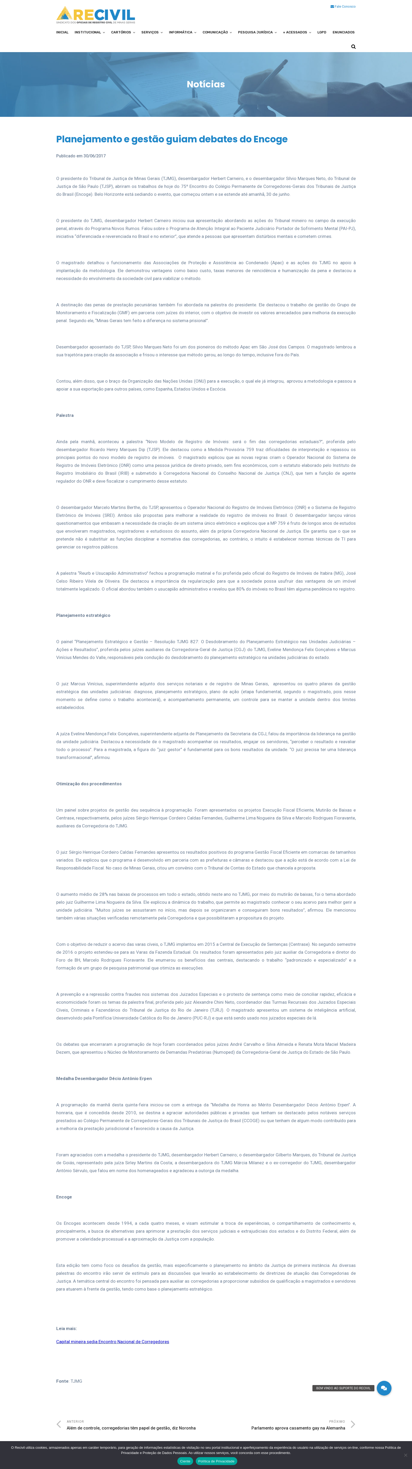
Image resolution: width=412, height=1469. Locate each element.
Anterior (136, 1426)
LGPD (321, 32)
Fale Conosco (343, 6)
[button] (384, 1388)
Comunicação (215, 32)
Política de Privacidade (216, 1461)
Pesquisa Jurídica (255, 32)
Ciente (185, 1461)
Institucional (88, 32)
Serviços (150, 32)
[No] (405, 1455)
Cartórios (121, 32)
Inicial (62, 32)
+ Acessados (295, 32)
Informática (180, 32)
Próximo (275, 1426)
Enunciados (344, 32)
